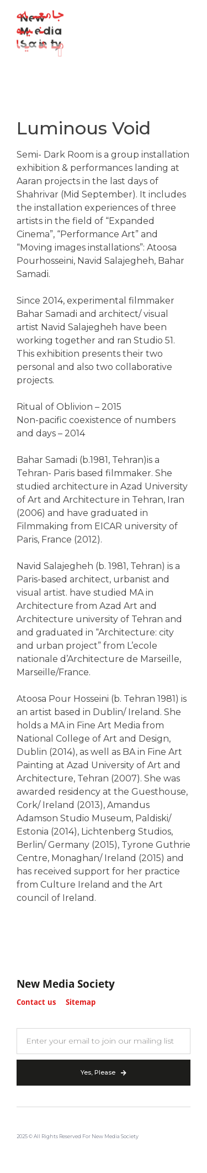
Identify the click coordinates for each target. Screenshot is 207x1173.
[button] (60, 50)
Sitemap (80, 1003)
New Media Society (66, 985)
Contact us (36, 1003)
